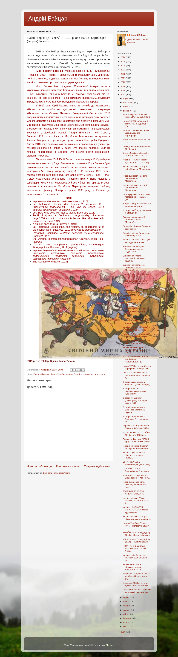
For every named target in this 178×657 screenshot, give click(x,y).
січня (126, 626)
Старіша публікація (97, 466)
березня (127, 618)
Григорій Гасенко (41, 374)
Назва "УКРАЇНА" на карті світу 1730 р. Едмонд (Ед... (135, 123)
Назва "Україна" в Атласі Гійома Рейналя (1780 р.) (136, 115)
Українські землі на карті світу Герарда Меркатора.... (135, 178)
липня (126, 601)
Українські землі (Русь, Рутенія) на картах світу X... (136, 500)
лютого (127, 622)
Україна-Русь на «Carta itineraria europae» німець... (134, 455)
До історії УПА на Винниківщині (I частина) (136, 469)
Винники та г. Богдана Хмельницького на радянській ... (133, 249)
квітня (126, 614)
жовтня (127, 106)
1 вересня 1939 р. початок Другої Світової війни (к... (136, 584)
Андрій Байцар (47, 18)
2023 (123, 70)
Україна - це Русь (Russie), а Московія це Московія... (137, 328)
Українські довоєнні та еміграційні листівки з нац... (134, 484)
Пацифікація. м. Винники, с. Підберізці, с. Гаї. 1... (136, 234)
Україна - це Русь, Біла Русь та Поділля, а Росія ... (136, 240)
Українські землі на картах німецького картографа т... (137, 517)
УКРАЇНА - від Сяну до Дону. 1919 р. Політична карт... (137, 540)
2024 (123, 65)
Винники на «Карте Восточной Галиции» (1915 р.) (134, 258)
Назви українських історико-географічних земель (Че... (136, 197)
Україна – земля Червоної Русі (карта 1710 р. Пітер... (137, 161)
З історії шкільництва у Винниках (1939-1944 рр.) (136, 383)
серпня (127, 597)
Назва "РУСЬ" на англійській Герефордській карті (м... (137, 367)
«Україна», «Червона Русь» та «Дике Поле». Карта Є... (136, 576)
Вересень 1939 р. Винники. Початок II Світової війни (136, 427)
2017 (123, 94)
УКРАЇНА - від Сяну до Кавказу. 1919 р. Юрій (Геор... (134, 548)
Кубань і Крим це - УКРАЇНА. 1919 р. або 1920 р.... (137, 433)
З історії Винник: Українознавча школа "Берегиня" (134, 391)
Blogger (109, 645)
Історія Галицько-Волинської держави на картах (137, 204)
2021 (123, 78)
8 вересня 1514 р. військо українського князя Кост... (136, 476)
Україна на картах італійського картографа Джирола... (136, 320)
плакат (69, 374)
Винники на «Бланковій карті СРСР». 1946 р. (137, 275)
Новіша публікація (39, 466)
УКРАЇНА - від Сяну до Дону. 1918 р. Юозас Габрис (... (137, 533)
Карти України (58, 374)
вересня (127, 111)
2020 (123, 82)
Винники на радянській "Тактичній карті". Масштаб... (134, 219)
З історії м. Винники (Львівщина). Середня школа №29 (135, 400)
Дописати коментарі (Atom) (56, 473)
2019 (123, 86)
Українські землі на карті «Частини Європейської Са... (136, 283)
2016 (123, 632)
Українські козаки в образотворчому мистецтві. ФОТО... (133, 567)
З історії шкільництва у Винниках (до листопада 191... (136, 419)
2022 (123, 74)
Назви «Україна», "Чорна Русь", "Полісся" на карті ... (136, 525)
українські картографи (94, 374)
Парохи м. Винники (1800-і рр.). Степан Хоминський (136, 440)
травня (127, 610)
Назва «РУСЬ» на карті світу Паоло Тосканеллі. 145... (137, 335)
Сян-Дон (78, 374)
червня (127, 606)
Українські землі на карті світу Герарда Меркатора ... (136, 169)
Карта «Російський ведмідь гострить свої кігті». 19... (136, 154)
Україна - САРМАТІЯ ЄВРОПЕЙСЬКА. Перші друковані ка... (135, 509)
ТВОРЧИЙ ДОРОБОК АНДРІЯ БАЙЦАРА (133, 492)
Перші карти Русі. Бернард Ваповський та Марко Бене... (136, 311)
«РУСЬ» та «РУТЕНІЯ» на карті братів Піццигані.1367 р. (135, 359)
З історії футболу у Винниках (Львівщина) (137, 211)
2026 (123, 57)
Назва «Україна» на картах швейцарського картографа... (136, 133)
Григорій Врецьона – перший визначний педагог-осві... (137, 590)
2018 (123, 90)
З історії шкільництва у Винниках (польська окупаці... (134, 409)
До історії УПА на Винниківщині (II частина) (136, 463)
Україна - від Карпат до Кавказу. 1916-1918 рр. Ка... (135, 557)
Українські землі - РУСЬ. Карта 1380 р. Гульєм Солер (135, 350)
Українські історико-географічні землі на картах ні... (134, 302)
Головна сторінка (68, 466)
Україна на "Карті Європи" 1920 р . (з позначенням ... (137, 447)
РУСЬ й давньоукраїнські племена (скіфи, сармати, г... (136, 375)
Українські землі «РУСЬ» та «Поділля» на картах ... (136, 342)
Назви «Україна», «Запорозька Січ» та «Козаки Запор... (134, 292)
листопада (128, 102)
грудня (126, 98)
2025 (123, 61)
